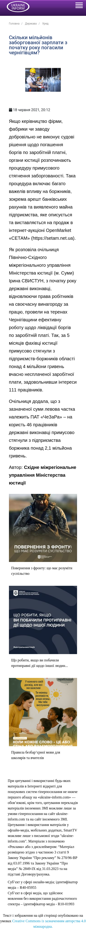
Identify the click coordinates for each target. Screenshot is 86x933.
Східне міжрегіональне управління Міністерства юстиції (42, 475)
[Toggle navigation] (79, 6)
